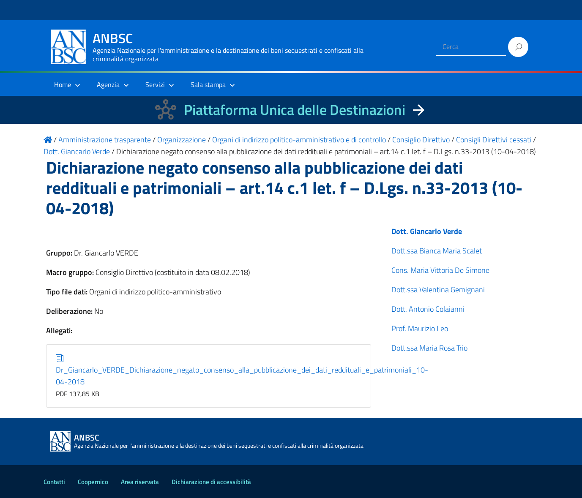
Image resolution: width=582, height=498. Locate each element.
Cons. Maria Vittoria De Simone (440, 270)
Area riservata (140, 482)
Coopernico (93, 482)
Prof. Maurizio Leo (419, 328)
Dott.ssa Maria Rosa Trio (429, 348)
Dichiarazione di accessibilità (211, 482)
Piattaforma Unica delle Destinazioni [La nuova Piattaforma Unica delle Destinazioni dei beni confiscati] (294, 109)
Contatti (54, 482)
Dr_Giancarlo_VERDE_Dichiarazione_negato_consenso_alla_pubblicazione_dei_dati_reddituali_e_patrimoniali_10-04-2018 (242, 369)
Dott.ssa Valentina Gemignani (438, 289)
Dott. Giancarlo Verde (426, 231)
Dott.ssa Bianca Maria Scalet (436, 250)
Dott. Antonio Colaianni (428, 309)
